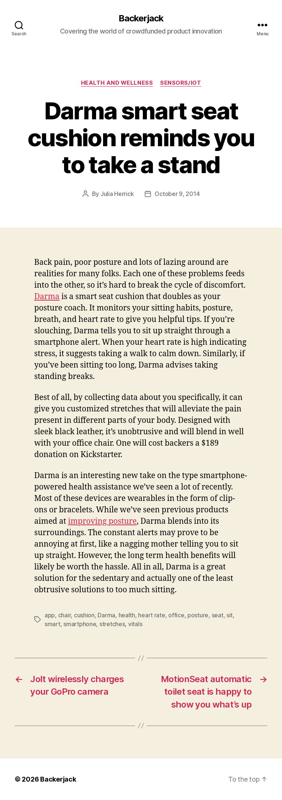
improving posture (102, 521)
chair (64, 615)
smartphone (79, 624)
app (50, 615)
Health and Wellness (117, 83)
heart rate (151, 615)
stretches (112, 624)
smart (52, 624)
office (176, 615)
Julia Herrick (117, 193)
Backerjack (141, 18)
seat (217, 615)
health (127, 615)
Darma (47, 297)
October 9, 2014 (177, 193)
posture (197, 615)
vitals (135, 624)
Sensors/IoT (180, 83)
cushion (84, 615)
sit (229, 615)
